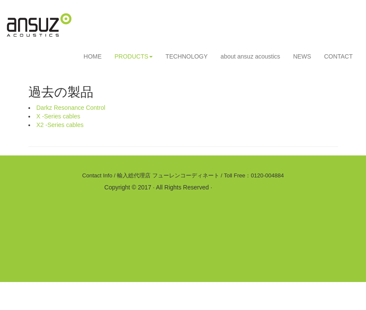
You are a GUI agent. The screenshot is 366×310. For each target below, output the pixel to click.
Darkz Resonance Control (71, 107)
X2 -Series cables (60, 124)
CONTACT (338, 56)
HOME (92, 56)
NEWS (302, 56)
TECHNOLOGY (187, 56)
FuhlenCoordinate (237, 187)
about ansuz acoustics (250, 56)
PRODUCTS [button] (133, 56)
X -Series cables (58, 116)
